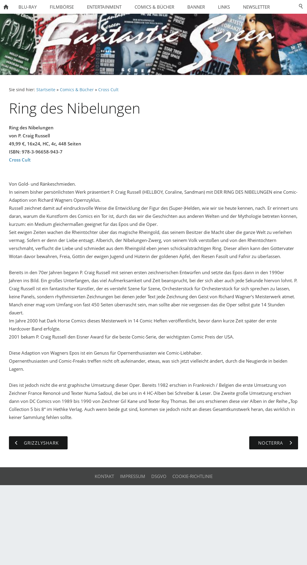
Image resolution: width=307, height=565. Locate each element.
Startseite (45, 89)
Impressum (132, 476)
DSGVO (158, 476)
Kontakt (104, 476)
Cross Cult (108, 89)
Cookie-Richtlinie (192, 476)
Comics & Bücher (77, 89)
